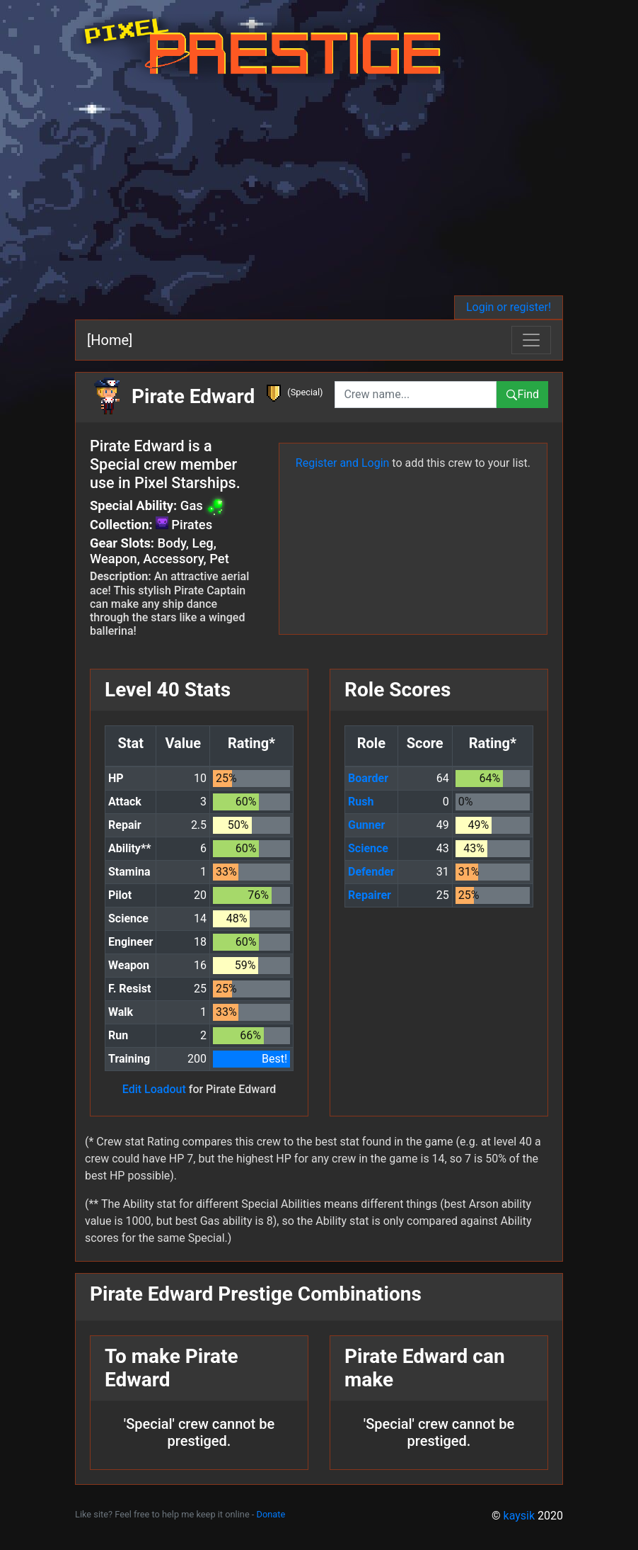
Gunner (366, 825)
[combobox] (416, 394)
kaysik (519, 1515)
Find (522, 394)
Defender (371, 871)
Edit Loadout (154, 1089)
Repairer (369, 895)
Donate (271, 1514)
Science (368, 848)
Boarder (368, 778)
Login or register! (508, 307)
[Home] (109, 340)
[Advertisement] (319, 189)
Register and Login (343, 463)
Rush (360, 801)
